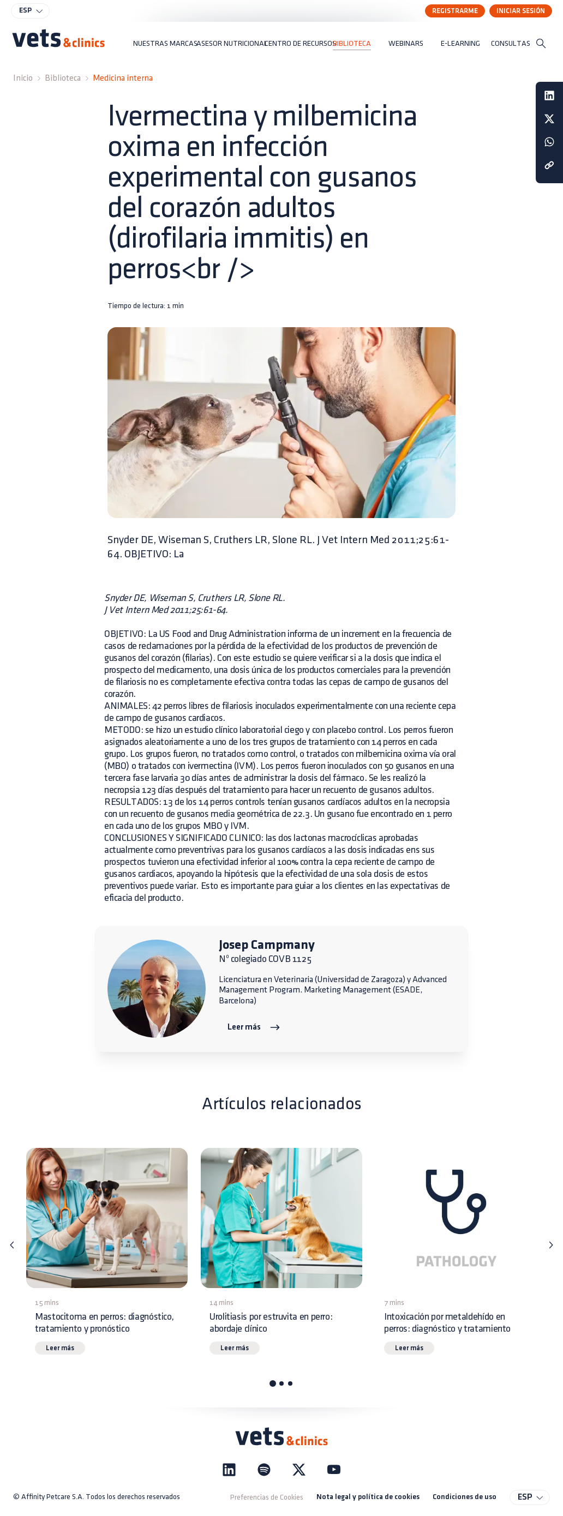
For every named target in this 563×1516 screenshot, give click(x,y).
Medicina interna (123, 78)
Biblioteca (63, 78)
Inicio (23, 78)
